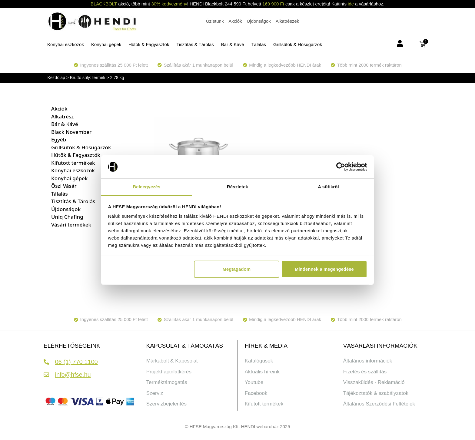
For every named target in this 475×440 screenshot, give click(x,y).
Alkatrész (62, 116)
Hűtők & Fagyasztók (148, 44)
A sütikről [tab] (328, 186)
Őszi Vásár (64, 185)
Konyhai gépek (106, 44)
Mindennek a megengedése (324, 269)
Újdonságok (66, 209)
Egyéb (58, 139)
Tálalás (258, 44)
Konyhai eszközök (65, 44)
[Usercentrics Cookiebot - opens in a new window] (340, 166)
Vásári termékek (71, 224)
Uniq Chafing (67, 216)
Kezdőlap (56, 77)
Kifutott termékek (73, 162)
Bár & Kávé (232, 44)
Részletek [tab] (237, 186)
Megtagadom (237, 269)
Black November (71, 131)
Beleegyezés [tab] (146, 186)
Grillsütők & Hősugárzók (297, 44)
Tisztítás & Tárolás (195, 44)
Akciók (59, 108)
